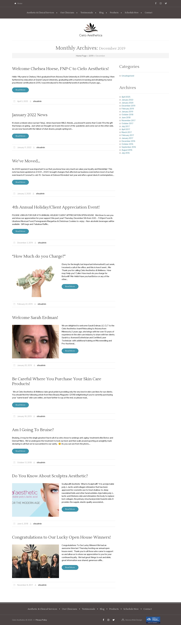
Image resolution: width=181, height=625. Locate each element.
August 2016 (127, 150)
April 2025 (126, 97)
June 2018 (126, 117)
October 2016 (127, 144)
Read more (20, 90)
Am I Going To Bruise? (33, 429)
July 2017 (126, 126)
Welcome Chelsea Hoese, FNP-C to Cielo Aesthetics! (60, 68)
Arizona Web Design (133, 620)
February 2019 (128, 108)
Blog (101, 12)
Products (114, 12)
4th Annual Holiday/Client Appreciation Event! (56, 207)
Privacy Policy (41, 620)
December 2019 (128, 105)
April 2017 (126, 129)
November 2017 (128, 120)
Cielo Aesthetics (18, 620)
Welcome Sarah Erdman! (35, 317)
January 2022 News (29, 115)
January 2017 (127, 138)
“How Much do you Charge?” (39, 256)
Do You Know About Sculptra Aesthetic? (50, 476)
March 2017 (127, 132)
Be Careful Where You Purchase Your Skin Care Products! (56, 381)
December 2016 (128, 141)
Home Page (81, 55)
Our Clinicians (67, 12)
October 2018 (127, 114)
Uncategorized (128, 75)
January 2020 (127, 102)
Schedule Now (131, 12)
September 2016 (129, 147)
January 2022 (127, 99)
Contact (148, 12)
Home (18, 3)
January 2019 (127, 111)
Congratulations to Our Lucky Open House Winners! (61, 537)
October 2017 (127, 123)
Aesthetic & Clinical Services (40, 12)
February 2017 (128, 135)
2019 (91, 55)
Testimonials (86, 12)
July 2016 (126, 153)
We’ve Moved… (26, 161)
